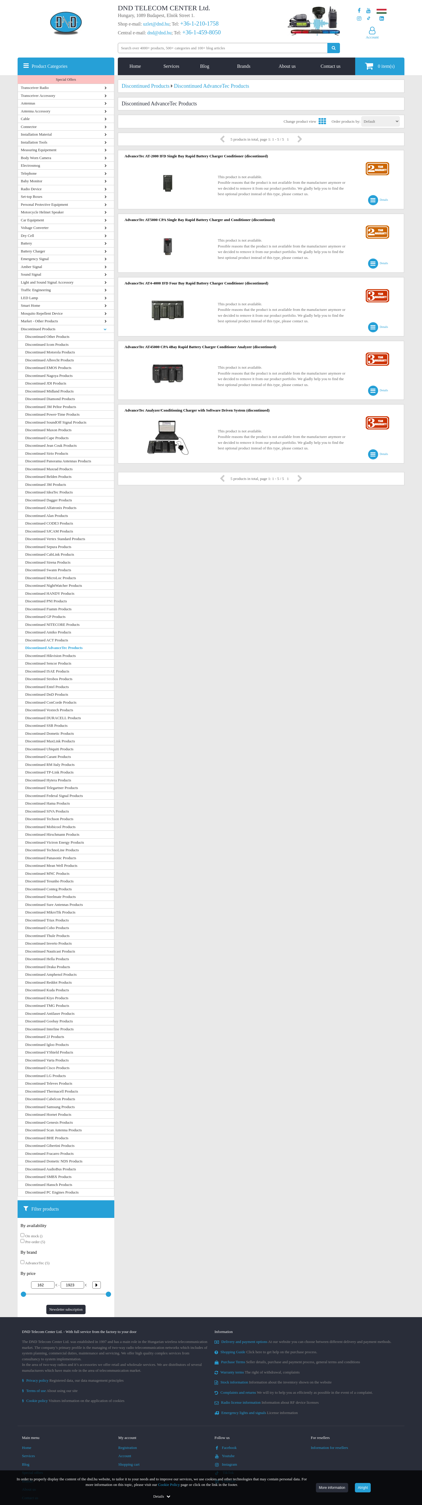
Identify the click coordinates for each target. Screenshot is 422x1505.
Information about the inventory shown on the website (273, 1382)
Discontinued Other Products (47, 336)
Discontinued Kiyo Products (46, 998)
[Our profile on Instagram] (359, 18)
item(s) (379, 66)
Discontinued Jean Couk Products (51, 445)
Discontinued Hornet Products (48, 1114)
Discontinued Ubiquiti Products (49, 749)
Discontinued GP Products (45, 616)
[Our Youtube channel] (368, 11)
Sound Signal (31, 274)
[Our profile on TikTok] (368, 18)
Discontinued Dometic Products (49, 733)
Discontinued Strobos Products (48, 679)
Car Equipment (32, 220)
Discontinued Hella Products (47, 959)
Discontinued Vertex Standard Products (55, 539)
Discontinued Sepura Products (48, 547)
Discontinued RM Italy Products (50, 764)
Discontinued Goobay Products (49, 1021)
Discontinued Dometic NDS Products (53, 1161)
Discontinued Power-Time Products (52, 414)
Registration (127, 1447)
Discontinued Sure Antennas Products (54, 904)
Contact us (331, 66)
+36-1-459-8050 (201, 32)
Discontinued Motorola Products (50, 352)
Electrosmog (30, 165)
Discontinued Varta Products (47, 1060)
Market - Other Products (39, 321)
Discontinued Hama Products (47, 803)
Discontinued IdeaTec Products (49, 492)
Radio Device (31, 189)
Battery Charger (33, 251)
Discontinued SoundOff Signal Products (55, 422)
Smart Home (30, 305)
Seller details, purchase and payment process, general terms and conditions (287, 1362)
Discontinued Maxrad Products (49, 469)
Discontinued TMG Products (47, 1005)
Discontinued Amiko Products (48, 632)
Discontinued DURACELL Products (53, 718)
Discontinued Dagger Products (48, 500)
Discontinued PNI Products (46, 601)
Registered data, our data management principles (73, 1380)
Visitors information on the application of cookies (73, 1400)
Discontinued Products (38, 329)
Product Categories (49, 66)
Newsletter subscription (66, 1309)
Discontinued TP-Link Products (49, 772)
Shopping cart (129, 1464)
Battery (26, 243)
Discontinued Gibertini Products (49, 1145)
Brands (243, 66)
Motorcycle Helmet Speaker (42, 212)
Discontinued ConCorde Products (50, 702)
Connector (29, 126)
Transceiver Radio (35, 87)
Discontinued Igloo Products (47, 1044)
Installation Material (36, 134)
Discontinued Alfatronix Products (50, 507)
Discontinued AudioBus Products (50, 1169)
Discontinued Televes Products (48, 1083)
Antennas (28, 103)
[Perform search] (333, 48)
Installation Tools (34, 142)
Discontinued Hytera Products (48, 780)
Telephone (29, 173)
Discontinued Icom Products (47, 344)
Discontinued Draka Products (47, 967)
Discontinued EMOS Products (48, 367)
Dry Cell (27, 235)
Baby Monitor (31, 181)
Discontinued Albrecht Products (49, 360)
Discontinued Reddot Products (48, 982)
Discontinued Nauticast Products (50, 951)
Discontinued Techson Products (49, 819)
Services (171, 66)
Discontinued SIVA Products (47, 811)
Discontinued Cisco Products (47, 1068)
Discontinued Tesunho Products (49, 881)
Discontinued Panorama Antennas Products (58, 461)
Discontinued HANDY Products (49, 593)
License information (256, 1412)
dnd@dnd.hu (159, 32)
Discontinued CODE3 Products (49, 523)
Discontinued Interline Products (49, 1029)
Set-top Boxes (31, 196)
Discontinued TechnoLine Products (52, 850)
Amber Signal (31, 266)
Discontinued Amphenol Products (51, 974)
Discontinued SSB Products (46, 725)
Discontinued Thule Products (47, 935)
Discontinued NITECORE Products (52, 624)
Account (124, 1456)
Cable (25, 119)
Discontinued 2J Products (44, 1036)
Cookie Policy (169, 1484)
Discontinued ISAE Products (47, 671)
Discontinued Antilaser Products (49, 1013)
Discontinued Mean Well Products (51, 865)
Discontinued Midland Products (49, 391)
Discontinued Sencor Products (48, 663)
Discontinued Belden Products (48, 476)
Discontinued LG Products (45, 1075)
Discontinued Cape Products (47, 438)
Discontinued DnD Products (46, 694)
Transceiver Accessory (38, 95)
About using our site (50, 1390)
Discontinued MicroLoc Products (50, 578)
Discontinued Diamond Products (50, 399)
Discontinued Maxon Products (48, 430)
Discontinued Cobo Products (47, 928)
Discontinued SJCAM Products (49, 531)
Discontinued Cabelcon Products (50, 1099)
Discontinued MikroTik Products (50, 912)
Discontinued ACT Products (46, 640)
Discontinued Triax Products (47, 920)
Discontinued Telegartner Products (51, 788)
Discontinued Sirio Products (46, 453)
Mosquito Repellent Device (42, 313)
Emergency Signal (35, 259)
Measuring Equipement (39, 150)
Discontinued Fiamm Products (48, 609)
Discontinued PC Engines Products (52, 1192)
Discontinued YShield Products (49, 1052)
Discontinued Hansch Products (48, 1184)
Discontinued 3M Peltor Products (50, 407)
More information (332, 1488)
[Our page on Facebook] (359, 11)
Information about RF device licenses (267, 1402)
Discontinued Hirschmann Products (52, 834)
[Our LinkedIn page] (382, 18)
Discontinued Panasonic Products (50, 858)
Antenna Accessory (35, 111)
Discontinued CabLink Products (49, 554)
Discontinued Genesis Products (49, 1122)
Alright (363, 1488)
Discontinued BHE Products (46, 1138)
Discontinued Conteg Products (48, 889)
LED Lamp (29, 298)
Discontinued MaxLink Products (50, 741)
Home (135, 66)
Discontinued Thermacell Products (51, 1091)
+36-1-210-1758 (199, 23)
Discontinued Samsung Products (50, 1107)
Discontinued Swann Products (48, 570)
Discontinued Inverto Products (48, 943)
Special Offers (66, 79)
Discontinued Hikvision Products (50, 655)
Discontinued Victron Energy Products (54, 842)
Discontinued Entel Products (47, 687)
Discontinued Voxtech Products (49, 710)
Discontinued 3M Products (45, 484)
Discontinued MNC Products (47, 873)
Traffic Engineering (36, 290)
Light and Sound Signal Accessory (47, 282)
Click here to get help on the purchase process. (266, 1352)
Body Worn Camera (36, 158)
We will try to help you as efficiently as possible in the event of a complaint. (294, 1392)
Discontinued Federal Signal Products (54, 795)
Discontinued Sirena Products (48, 562)
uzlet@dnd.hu (156, 23)
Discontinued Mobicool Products (50, 827)
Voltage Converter (35, 227)
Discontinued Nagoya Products (49, 375)
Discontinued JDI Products (45, 383)
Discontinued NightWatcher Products (53, 585)
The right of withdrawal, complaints (257, 1372)
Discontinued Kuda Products (47, 990)
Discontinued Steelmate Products (50, 896)
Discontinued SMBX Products (48, 1176)
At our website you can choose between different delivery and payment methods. (303, 1341)
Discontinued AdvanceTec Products (54, 648)
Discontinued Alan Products (46, 515)
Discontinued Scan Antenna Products (53, 1130)
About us (287, 66)
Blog (204, 66)
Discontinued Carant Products (48, 756)
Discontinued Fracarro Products (49, 1153)
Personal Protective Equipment (44, 204)
